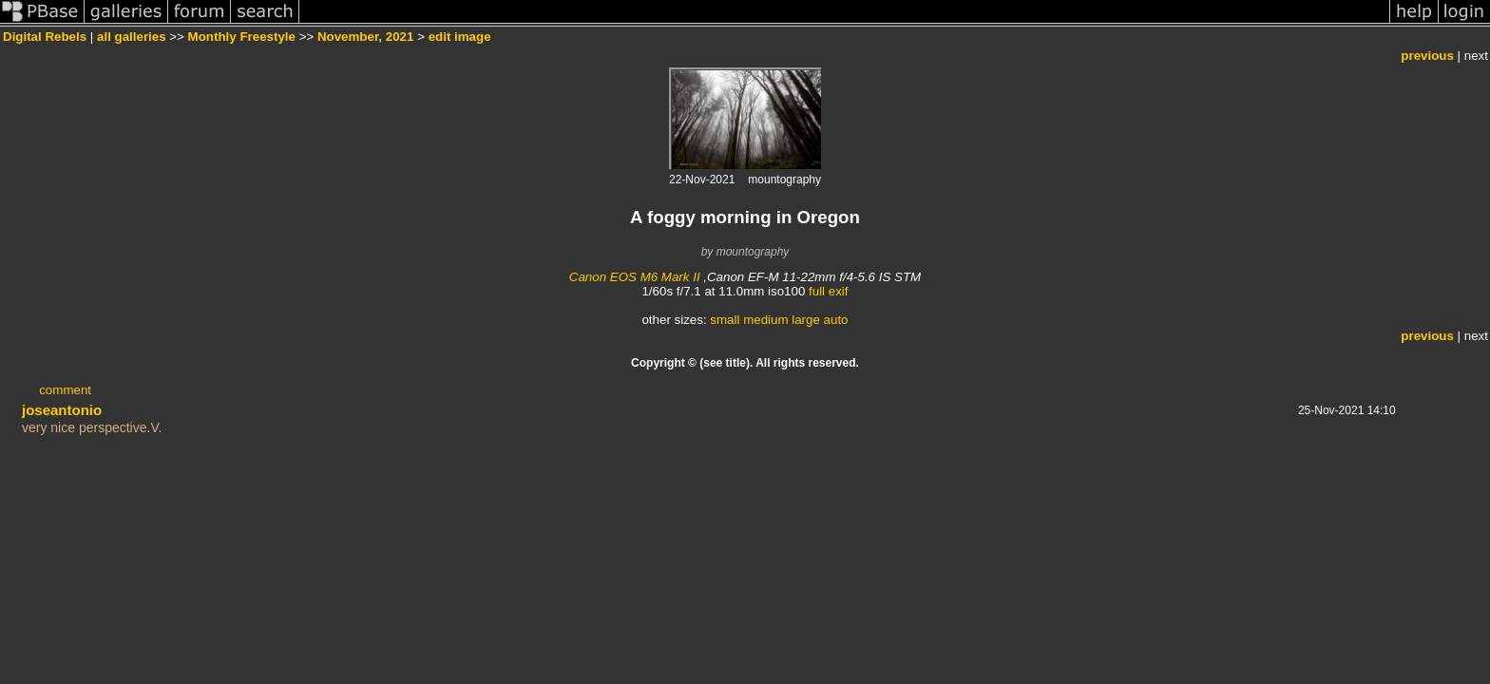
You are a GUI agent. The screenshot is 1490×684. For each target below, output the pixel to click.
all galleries (131, 36)
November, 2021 (365, 36)
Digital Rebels (44, 36)
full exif (828, 291)
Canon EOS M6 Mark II (634, 277)
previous (1427, 55)
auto (836, 320)
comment (65, 390)
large (806, 320)
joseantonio (62, 410)
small (724, 320)
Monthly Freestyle (242, 36)
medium (765, 320)
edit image (460, 36)
